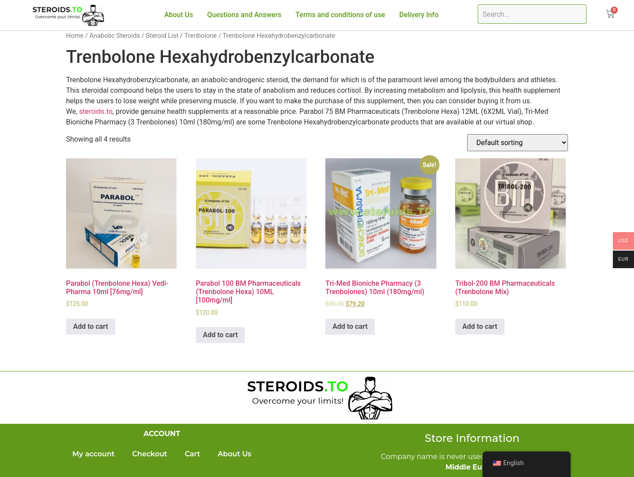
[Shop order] (517, 142)
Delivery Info (419, 15)
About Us (178, 15)
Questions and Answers (244, 15)
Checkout (149, 454)
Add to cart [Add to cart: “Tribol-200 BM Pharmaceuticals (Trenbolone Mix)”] (480, 326)
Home (75, 36)
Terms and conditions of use (340, 15)
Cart (192, 454)
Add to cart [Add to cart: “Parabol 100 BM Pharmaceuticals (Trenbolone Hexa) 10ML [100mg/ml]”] (220, 335)
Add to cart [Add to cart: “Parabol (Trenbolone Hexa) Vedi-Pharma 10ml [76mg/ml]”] (90, 326)
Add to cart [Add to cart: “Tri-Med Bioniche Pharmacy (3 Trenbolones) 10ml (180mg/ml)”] (350, 326)
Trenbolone (200, 36)
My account (93, 454)
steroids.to (96, 111)
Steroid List (162, 36)
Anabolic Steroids (114, 36)
